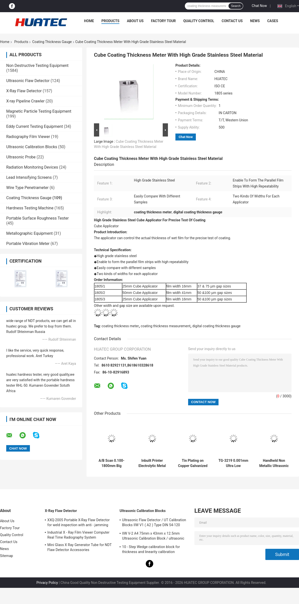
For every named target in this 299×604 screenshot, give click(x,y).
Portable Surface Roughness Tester (37, 218)
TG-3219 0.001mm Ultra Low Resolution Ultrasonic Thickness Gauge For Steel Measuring (233, 463)
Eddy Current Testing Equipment (34, 126)
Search (235, 6)
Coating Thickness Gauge (52, 42)
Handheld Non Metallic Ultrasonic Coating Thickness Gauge (274, 463)
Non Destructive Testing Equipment (37, 65)
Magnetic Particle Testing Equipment (38, 111)
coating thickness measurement (166, 326)
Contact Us (232, 21)
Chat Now (259, 6)
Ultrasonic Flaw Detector (28, 80)
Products (110, 21)
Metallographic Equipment (29, 233)
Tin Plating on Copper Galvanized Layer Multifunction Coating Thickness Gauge (192, 463)
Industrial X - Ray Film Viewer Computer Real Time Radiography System (78, 534)
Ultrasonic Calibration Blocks (31, 146)
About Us (135, 21)
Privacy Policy (47, 583)
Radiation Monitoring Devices (32, 167)
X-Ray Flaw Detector (24, 91)
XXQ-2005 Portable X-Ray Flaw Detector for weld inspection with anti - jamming (78, 522)
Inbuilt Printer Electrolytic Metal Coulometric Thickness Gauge (152, 463)
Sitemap (6, 556)
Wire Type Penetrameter (27, 187)
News (255, 21)
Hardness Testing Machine (29, 208)
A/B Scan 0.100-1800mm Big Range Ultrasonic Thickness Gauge (111, 463)
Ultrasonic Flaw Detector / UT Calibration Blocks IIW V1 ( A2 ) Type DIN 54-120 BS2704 (154, 523)
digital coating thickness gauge (216, 326)
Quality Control (198, 21)
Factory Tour (163, 21)
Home (89, 21)
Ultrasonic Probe (21, 157)
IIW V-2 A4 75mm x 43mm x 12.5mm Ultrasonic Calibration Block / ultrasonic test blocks (153, 536)
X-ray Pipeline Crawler (25, 101)
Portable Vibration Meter (28, 243)
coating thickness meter (120, 326)
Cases (272, 21)
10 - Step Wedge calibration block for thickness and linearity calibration (151, 549)
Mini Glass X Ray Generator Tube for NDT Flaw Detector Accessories (79, 547)
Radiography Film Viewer (28, 136)
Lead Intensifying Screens (29, 177)
